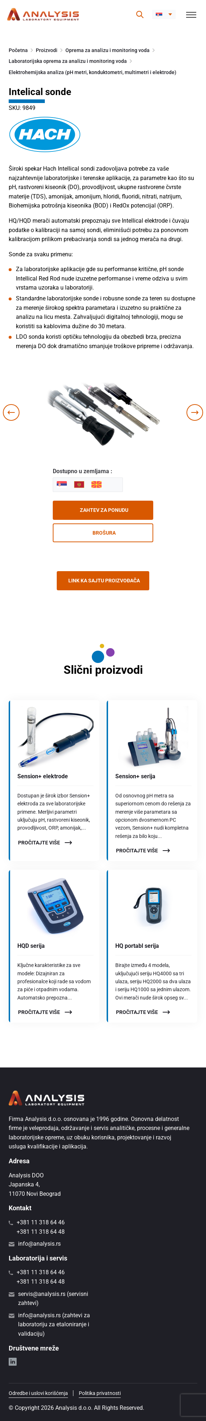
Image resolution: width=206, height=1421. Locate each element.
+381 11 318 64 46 (41, 1222)
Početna (18, 50)
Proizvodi (46, 50)
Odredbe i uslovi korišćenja (38, 1393)
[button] (164, 14)
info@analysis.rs (39, 1243)
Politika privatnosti (100, 1393)
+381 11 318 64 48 (41, 1231)
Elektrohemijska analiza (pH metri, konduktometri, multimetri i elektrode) (92, 72)
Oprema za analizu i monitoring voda (107, 50)
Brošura (104, 533)
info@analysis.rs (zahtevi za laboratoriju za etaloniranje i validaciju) (54, 1324)
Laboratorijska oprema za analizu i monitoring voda (68, 61)
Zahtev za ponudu (104, 510)
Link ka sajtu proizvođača (104, 580)
